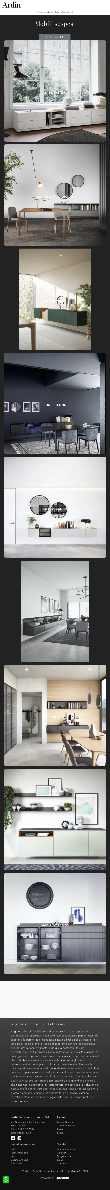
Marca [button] (55, 985)
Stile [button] (55, 1004)
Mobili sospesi (67, 12)
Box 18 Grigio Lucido (55, 197)
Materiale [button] (55, 995)
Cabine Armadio (19, 1160)
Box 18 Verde (55, 301)
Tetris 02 (55, 821)
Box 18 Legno (55, 405)
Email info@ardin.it (21, 1133)
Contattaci (62, 1163)
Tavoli (60, 1129)
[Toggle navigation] (104, 4)
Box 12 (55, 717)
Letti (13, 1156)
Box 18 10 (55, 613)
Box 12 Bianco (55, 509)
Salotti (14, 1149)
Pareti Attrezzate (19, 1153)
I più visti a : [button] (55, 1013)
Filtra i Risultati (54, 37)
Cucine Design (65, 1122)
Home (39, 12)
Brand (60, 1160)
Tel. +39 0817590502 (22, 1129)
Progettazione (64, 1156)
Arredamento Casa (51, 12)
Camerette (16, 1163)
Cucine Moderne (66, 1125)
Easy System (55, 93)
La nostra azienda (66, 1149)
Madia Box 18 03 (55, 925)
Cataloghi (62, 1153)
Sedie (60, 1133)
